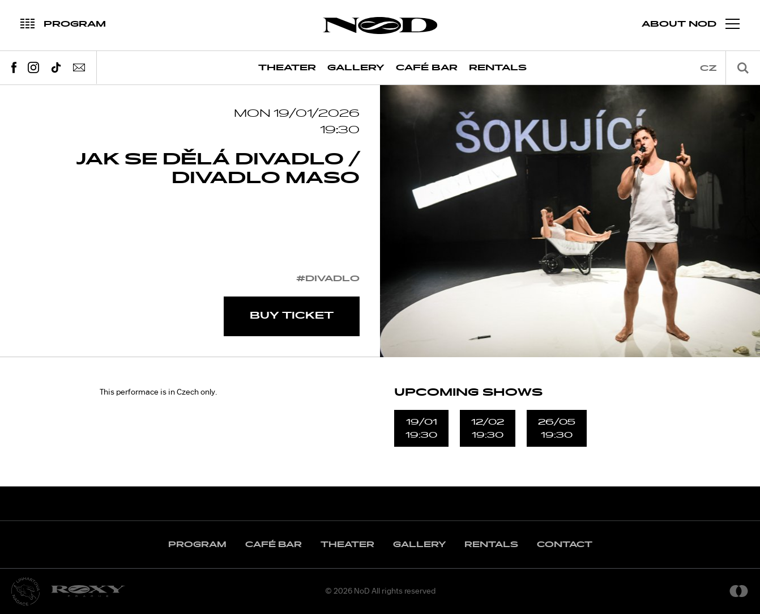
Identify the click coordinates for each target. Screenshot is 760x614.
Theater (287, 67)
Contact (564, 544)
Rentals (498, 67)
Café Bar (427, 67)
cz (708, 68)
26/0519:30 (556, 428)
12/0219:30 (487, 428)
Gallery (356, 67)
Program (197, 544)
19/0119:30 (421, 428)
